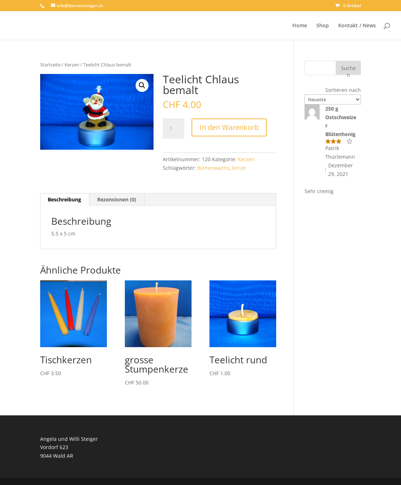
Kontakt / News (357, 26)
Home (299, 26)
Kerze (239, 167)
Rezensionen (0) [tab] (116, 199)
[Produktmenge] (173, 128)
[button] (142, 85)
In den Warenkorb (229, 127)
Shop (322, 26)
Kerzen (72, 64)
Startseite (50, 64)
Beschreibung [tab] (64, 199)
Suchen (348, 70)
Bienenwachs (213, 167)
